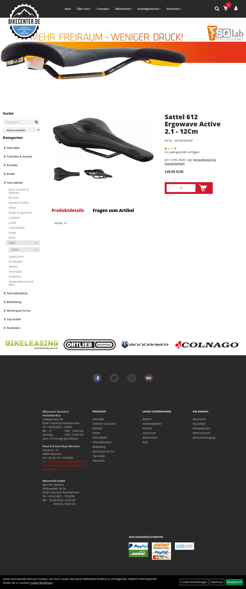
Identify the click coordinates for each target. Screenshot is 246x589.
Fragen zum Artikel (113, 210)
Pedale (13, 232)
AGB (145, 442)
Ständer (13, 266)
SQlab (15, 249)
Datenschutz (150, 437)
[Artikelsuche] (217, 9)
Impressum (149, 433)
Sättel (12, 242)
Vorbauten (15, 276)
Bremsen (14, 197)
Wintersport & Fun (19, 310)
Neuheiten (13, 328)
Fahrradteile (15, 182)
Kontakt (147, 428)
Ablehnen (217, 582)
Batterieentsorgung (204, 437)
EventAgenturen (149, 9)
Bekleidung (14, 302)
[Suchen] (36, 122)
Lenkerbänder (17, 227)
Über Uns (84, 9)
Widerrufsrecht (201, 433)
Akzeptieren (234, 582)
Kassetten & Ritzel (19, 202)
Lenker (12, 222)
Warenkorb (199, 419)
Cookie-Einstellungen (194, 582)
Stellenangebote (152, 423)
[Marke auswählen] (21, 130)
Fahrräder (13, 148)
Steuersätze (15, 271)
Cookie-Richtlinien (41, 583)
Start (68, 9)
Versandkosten (201, 428)
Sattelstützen (16, 256)
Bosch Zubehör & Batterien (19, 191)
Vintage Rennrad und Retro (21, 283)
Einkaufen (173, 9)
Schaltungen (16, 261)
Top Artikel (14, 319)
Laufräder (14, 217)
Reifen (12, 237)
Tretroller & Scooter (19, 156)
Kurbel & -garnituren (20, 212)
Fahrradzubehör (17, 293)
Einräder (12, 165)
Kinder (11, 174)
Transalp (103, 9)
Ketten (12, 207)
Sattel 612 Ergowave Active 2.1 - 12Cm (193, 124)
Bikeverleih (124, 9)
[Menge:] (181, 188)
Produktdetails (68, 210)
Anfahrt (147, 419)
